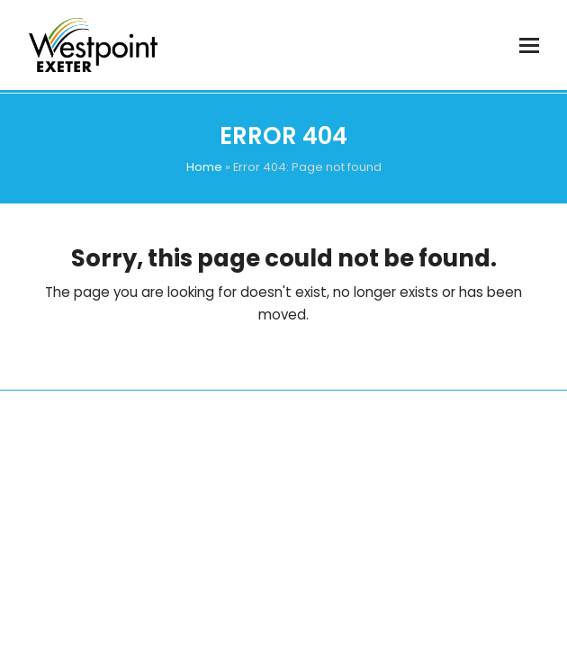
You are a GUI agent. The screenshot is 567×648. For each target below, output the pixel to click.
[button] (529, 45)
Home (204, 167)
